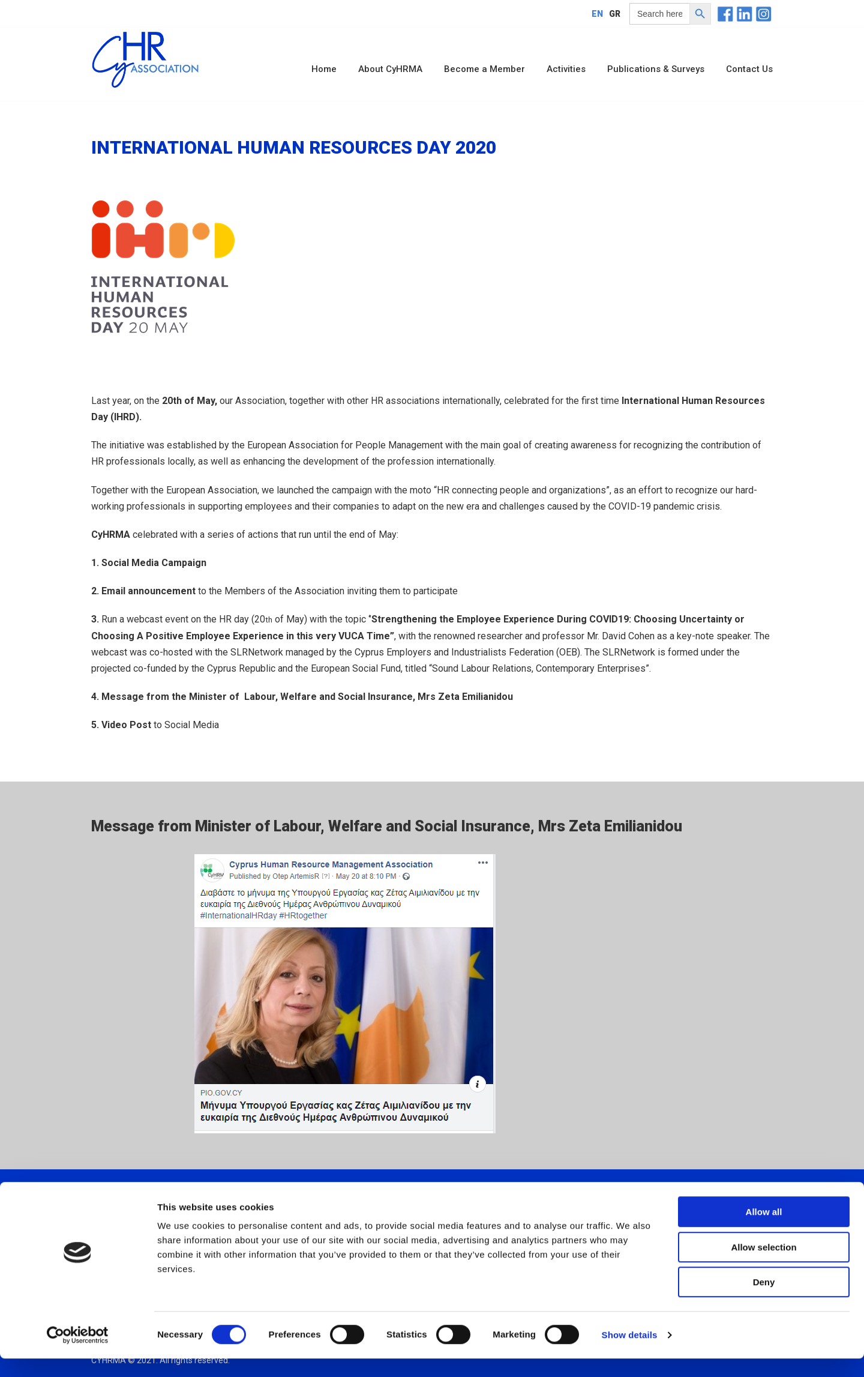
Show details (630, 1353)
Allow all (764, 1230)
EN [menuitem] (597, 14)
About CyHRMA (390, 69)
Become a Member (484, 69)
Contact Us (749, 69)
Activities (566, 69)
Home (324, 69)
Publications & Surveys (655, 69)
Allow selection (763, 1266)
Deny (764, 1300)
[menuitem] (597, 13)
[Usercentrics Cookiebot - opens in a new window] (77, 1354)
